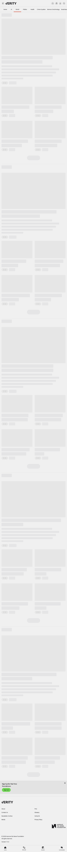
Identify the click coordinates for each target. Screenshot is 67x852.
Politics (25, 9)
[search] (64, 3)
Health (32, 9)
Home (5, 9)
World (17, 9)
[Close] (65, 783)
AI (11, 9)
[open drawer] (2, 3)
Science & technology (53, 9)
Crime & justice (41, 9)
